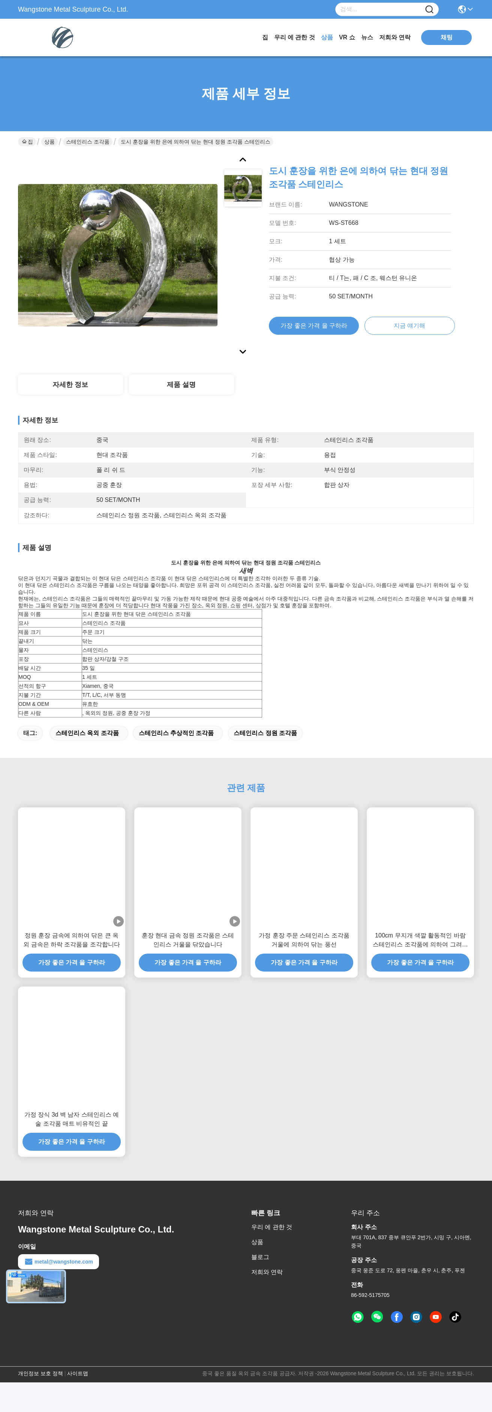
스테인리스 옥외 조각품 (87, 746)
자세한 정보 (70, 384)
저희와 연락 (395, 37)
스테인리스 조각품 (88, 142)
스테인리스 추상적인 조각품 (176, 746)
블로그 (260, 1270)
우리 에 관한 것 (294, 37)
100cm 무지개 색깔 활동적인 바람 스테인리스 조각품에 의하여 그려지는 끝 (420, 953)
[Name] (429, 9)
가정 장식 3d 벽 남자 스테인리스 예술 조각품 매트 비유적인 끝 (71, 1132)
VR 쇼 (347, 37)
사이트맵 (77, 1387)
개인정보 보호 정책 (40, 1387)
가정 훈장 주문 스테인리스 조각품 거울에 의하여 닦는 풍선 (304, 953)
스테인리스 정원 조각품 (265, 746)
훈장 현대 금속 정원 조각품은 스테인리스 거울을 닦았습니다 (188, 953)
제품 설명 (181, 384)
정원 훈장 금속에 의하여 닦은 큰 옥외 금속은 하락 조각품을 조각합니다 (71, 953)
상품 (327, 37)
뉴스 (367, 37)
